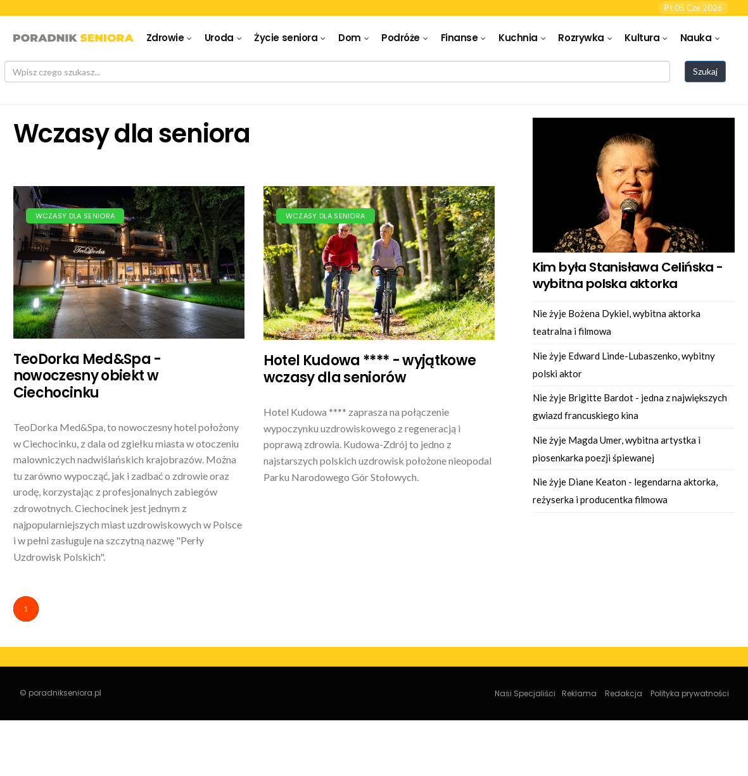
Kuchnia (518, 37)
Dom (349, 37)
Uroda (219, 37)
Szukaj (705, 71)
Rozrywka (581, 37)
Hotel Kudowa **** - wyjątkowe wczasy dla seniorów (369, 369)
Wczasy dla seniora (75, 216)
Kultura (641, 37)
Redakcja (623, 693)
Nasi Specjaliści (525, 693)
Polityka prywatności (689, 693)
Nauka (696, 37)
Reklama (579, 693)
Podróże (400, 37)
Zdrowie (165, 37)
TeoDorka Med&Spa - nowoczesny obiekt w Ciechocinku (87, 376)
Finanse (459, 37)
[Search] (337, 71)
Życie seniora (285, 37)
